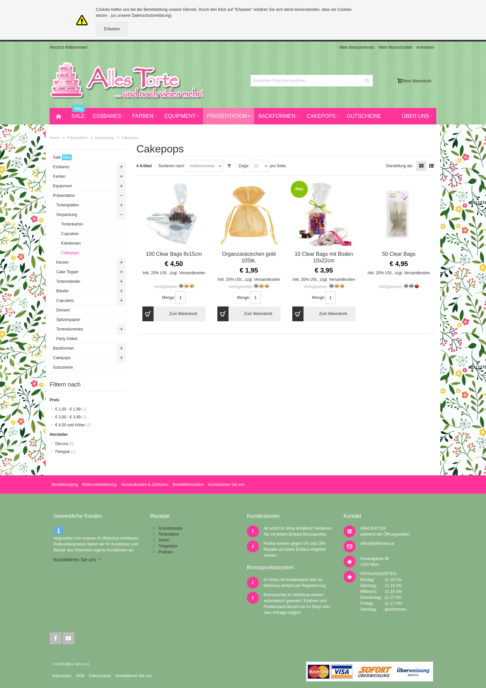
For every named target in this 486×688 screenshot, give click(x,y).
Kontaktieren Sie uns (226, 484)
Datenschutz (100, 676)
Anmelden (425, 47)
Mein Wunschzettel (395, 47)
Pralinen (165, 552)
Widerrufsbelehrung (99, 484)
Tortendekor (168, 534)
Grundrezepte (170, 528)
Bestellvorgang (65, 484)
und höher (73, 425)
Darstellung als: (399, 166)
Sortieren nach (171, 166)
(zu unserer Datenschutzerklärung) (141, 15)
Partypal (65, 451)
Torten (163, 540)
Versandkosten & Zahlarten (144, 484)
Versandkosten (192, 273)
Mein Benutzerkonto (357, 47)
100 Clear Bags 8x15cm (174, 254)
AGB (80, 676)
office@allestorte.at (377, 543)
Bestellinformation (188, 484)
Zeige (243, 166)
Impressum (61, 676)
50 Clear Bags (398, 254)
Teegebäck (168, 546)
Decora (64, 443)
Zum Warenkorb (169, 313)
